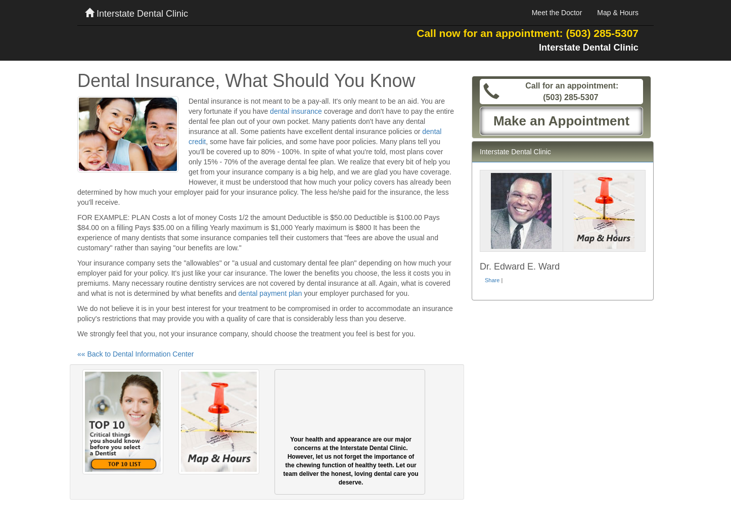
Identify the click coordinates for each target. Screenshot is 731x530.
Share (492, 280)
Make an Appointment (561, 120)
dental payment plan (270, 293)
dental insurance (296, 111)
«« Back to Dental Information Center (135, 354)
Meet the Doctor (557, 13)
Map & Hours (617, 13)
